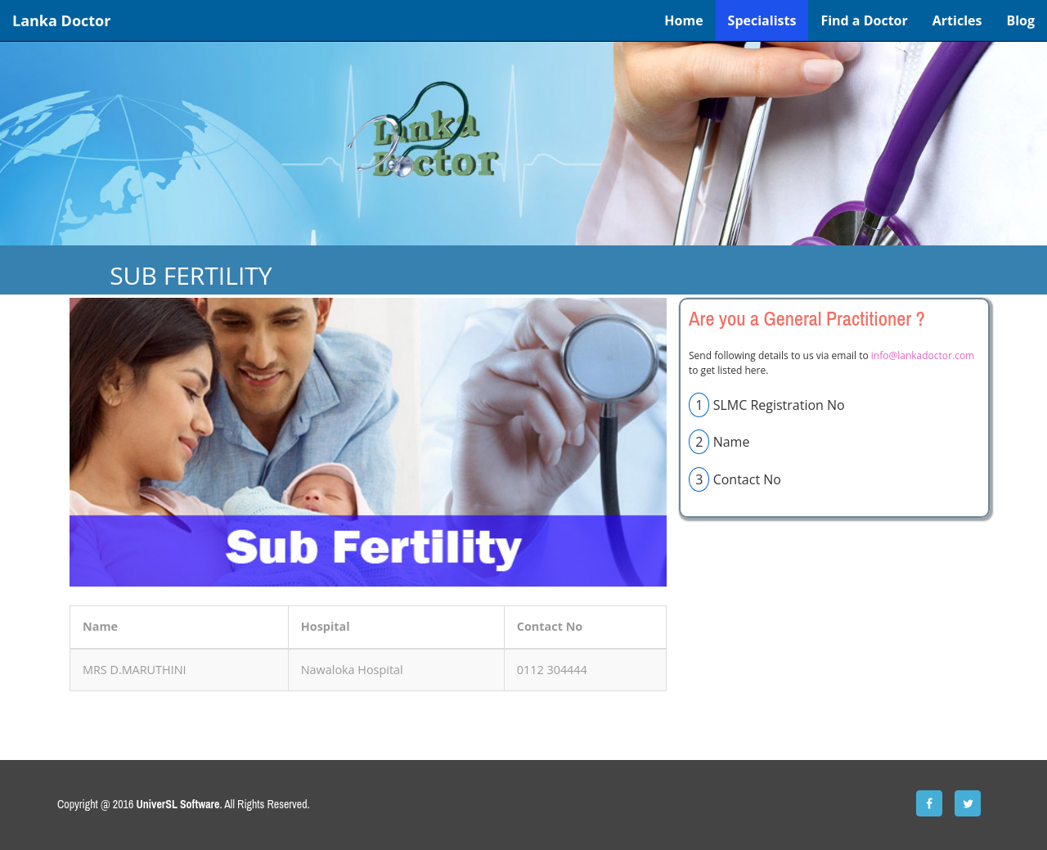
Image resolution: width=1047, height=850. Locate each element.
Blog (1020, 20)
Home (683, 20)
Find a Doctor (863, 20)
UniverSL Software (178, 804)
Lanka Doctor (61, 20)
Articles (957, 20)
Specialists (762, 20)
